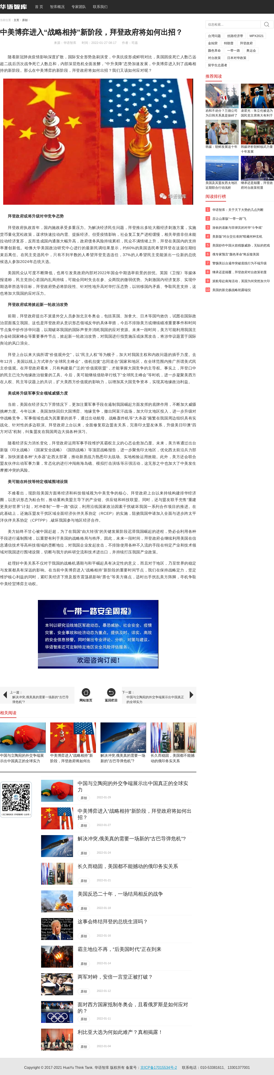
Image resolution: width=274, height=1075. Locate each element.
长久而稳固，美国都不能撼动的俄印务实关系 (128, 866)
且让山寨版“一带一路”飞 (229, 218)
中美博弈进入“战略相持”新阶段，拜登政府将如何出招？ (71, 761)
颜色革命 (214, 50)
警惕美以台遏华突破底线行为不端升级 (239, 263)
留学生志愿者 (217, 65)
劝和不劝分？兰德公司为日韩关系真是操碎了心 (221, 115)
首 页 (39, 7)
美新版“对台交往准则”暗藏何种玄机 (237, 236)
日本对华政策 (236, 58)
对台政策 (214, 58)
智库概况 (57, 7)
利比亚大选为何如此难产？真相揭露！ (120, 1032)
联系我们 (100, 7)
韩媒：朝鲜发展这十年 (221, 147)
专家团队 (78, 7)
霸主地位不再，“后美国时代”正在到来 (119, 949)
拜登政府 (246, 43)
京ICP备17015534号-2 (158, 1068)
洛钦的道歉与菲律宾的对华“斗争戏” (237, 227)
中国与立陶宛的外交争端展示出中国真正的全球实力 (155, 699)
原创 (25, 20)
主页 (16, 20)
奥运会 (251, 50)
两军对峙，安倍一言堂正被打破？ (115, 977)
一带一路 (233, 50)
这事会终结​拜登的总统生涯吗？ (113, 921)
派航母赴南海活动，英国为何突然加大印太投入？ (241, 283)
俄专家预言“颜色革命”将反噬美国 (235, 254)
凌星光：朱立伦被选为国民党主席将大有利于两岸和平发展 (257, 115)
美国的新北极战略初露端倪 (231, 290)
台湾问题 (214, 36)
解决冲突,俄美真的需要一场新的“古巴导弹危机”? (40, 699)
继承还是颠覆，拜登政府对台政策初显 (239, 272)
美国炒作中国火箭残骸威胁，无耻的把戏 (241, 245)
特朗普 (229, 43)
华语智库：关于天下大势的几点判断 (237, 210)
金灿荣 (213, 43)
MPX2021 (256, 36)
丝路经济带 (235, 36)
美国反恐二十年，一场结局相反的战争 (120, 894)
